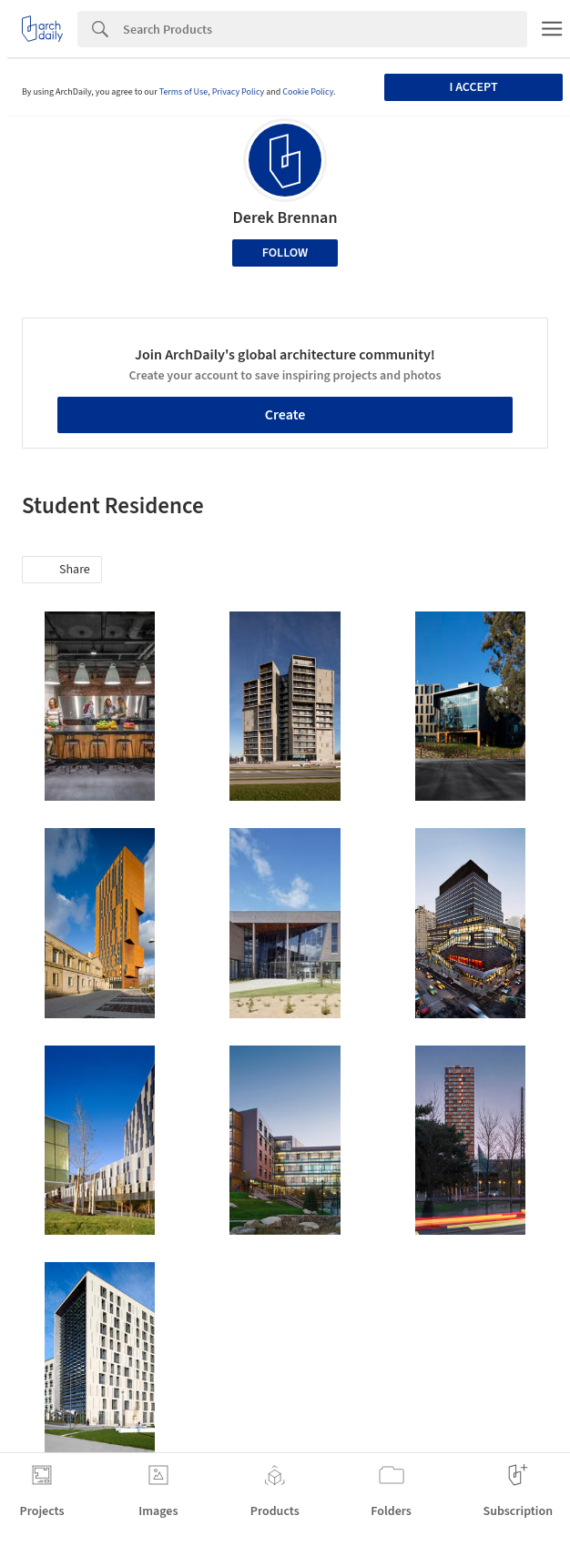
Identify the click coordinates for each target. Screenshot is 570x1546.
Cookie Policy (307, 92)
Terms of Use (184, 92)
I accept (473, 87)
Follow (285, 253)
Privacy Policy (238, 92)
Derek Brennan (285, 218)
